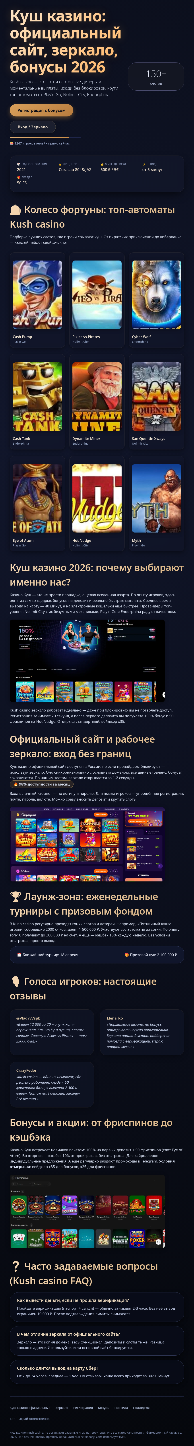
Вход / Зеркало (33, 126)
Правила (121, 1408)
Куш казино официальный (30, 1408)
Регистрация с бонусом (41, 110)
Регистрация (83, 1408)
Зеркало (62, 1408)
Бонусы (103, 1408)
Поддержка (141, 1408)
